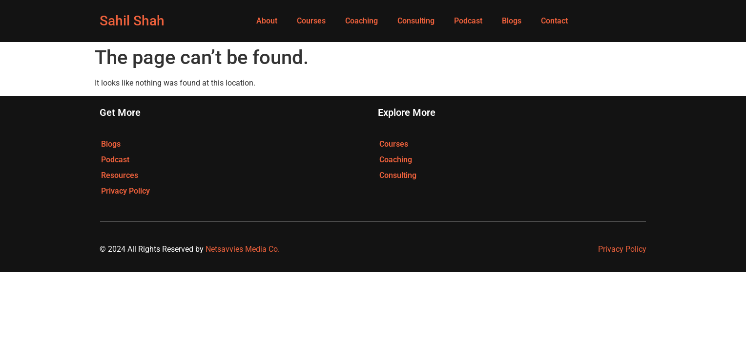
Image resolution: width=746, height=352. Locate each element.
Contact (554, 20)
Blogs (511, 20)
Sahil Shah (132, 21)
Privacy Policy (125, 191)
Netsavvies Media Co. (243, 249)
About (266, 20)
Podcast (468, 20)
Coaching (361, 20)
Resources (119, 175)
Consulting (416, 20)
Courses (311, 20)
